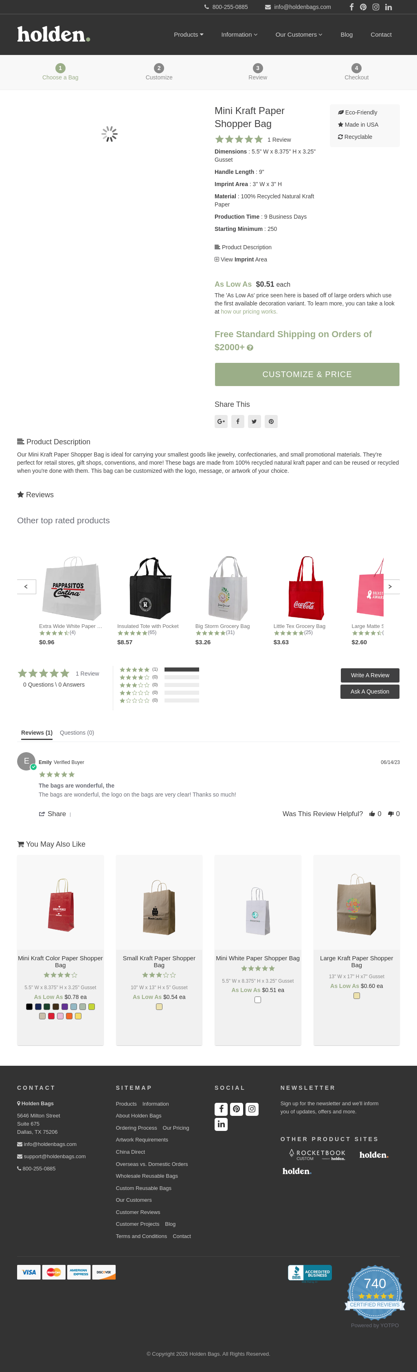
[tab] (37, 734)
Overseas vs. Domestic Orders (152, 1164)
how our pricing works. (249, 311)
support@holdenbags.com (51, 1156)
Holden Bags (38, 1103)
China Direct (130, 1152)
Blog (346, 34)
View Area (241, 259)
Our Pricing (176, 1128)
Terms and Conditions (141, 1236)
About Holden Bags (139, 1116)
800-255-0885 (36, 1169)
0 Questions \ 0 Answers (54, 684)
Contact (381, 34)
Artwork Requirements (142, 1140)
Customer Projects (138, 1224)
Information (240, 34)
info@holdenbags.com (47, 1144)
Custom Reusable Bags (144, 1188)
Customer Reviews (138, 1212)
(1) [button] (155, 669)
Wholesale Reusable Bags (147, 1176)
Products (188, 34)
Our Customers (299, 34)
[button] (26, 587)
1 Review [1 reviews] (279, 139)
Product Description (243, 247)
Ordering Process (136, 1128)
